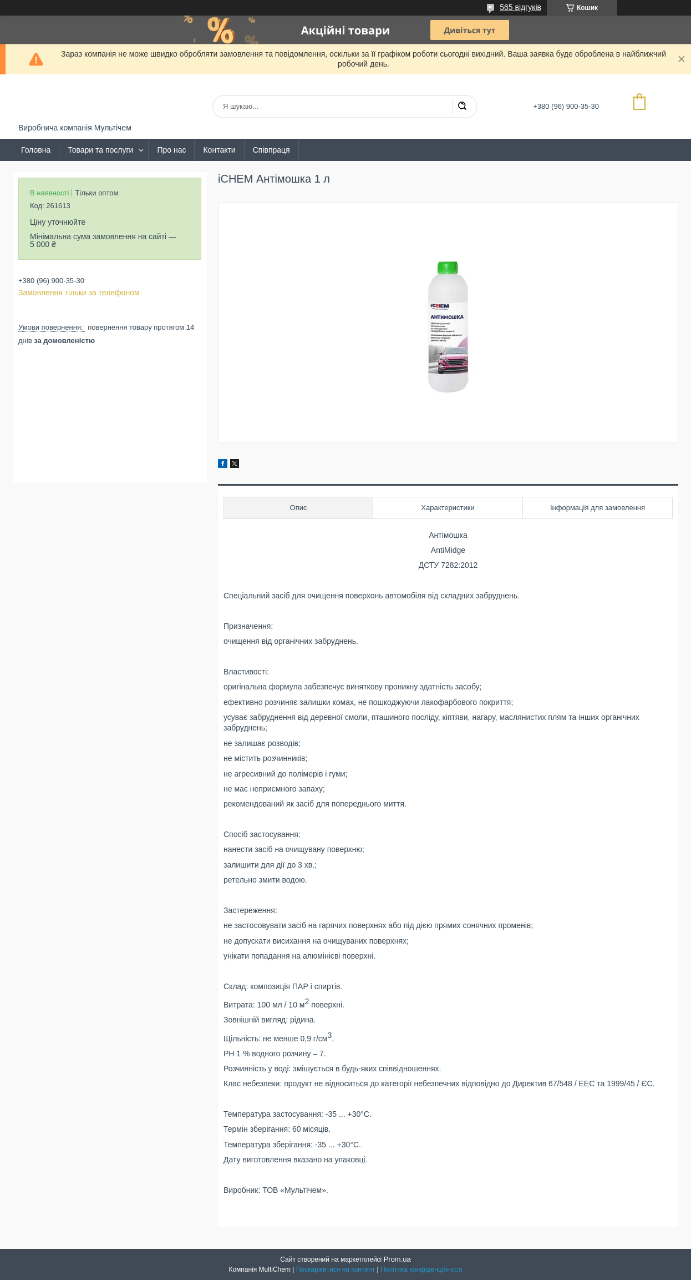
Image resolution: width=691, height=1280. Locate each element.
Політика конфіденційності (421, 1269)
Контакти (219, 149)
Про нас (171, 149)
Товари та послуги (100, 149)
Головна (35, 149)
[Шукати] (462, 106)
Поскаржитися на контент (335, 1269)
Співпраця (271, 149)
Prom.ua (397, 1259)
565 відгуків (520, 7)
